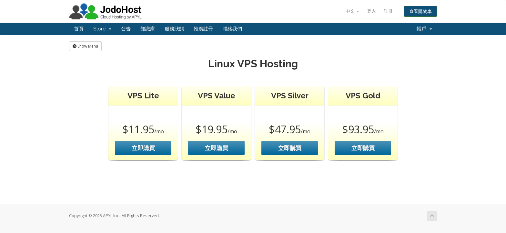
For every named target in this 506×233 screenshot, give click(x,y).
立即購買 (143, 148)
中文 (352, 11)
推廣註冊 (203, 29)
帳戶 (424, 29)
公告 (126, 29)
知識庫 (147, 29)
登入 (371, 11)
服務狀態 (174, 29)
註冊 (388, 11)
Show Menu (85, 46)
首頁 (79, 29)
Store (102, 29)
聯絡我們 (232, 29)
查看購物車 (420, 11)
